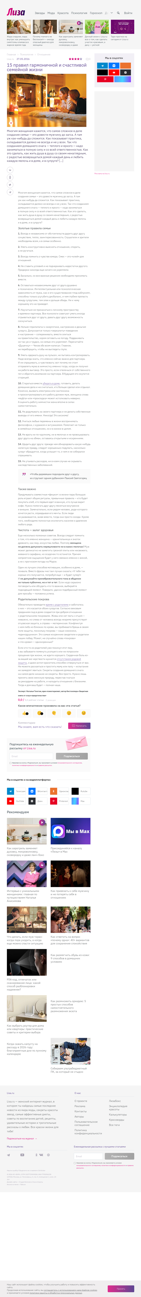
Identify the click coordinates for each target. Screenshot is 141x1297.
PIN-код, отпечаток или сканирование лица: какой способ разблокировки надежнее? (23, 984)
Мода (51, 13)
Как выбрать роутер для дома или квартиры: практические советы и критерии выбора (25, 1029)
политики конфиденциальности (24, 765)
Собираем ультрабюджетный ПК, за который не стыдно (69, 1070)
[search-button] (118, 13)
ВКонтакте (37, 791)
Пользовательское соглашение (86, 1123)
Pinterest (59, 801)
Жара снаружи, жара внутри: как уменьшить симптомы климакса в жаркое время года (18, 40)
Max (77, 801)
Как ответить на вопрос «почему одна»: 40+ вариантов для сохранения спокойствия (70, 940)
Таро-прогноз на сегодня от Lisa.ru (119, 38)
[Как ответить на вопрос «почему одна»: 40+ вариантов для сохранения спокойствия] (70, 920)
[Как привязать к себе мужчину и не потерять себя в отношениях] (70, 874)
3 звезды (75, 59)
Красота (63, 13)
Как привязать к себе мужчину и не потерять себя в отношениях (70, 894)
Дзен (35, 801)
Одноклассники (59, 791)
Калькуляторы (118, 1114)
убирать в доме (51, 383)
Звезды (40, 13)
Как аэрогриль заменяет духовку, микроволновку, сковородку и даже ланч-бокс (71, 40)
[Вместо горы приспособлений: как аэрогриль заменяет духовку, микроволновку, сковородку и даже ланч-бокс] (27, 831)
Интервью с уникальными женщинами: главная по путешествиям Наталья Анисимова (23, 896)
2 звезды (72, 59)
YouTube (15, 801)
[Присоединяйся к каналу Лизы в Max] (70, 831)
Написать (81, 725)
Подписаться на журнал (20, 1138)
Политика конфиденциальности (88, 1131)
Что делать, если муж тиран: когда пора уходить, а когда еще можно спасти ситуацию (25, 940)
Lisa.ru (10, 59)
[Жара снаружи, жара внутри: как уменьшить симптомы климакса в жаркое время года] (19, 27)
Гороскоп (96, 13)
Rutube (79, 791)
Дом (108, 13)
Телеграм (16, 791)
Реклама (80, 1106)
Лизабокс (115, 1101)
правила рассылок (45, 765)
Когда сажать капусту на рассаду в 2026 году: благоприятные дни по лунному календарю (26, 1049)
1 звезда (70, 59)
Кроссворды (116, 1119)
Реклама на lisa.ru (102, 174)
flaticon (23, 1184)
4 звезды (78, 59)
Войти (128, 13)
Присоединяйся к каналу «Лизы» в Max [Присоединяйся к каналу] (66, 849)
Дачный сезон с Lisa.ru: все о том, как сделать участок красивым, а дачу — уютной (96, 40)
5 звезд (81, 59)
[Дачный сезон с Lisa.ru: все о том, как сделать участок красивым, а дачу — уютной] (97, 27)
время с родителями (57, 604)
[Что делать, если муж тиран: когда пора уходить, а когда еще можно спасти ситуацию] (27, 920)
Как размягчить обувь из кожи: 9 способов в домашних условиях (70, 958)
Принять (121, 1288)
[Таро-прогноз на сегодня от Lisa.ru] (123, 27)
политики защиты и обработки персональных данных (56, 1293)
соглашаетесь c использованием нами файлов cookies (70, 1290)
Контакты (81, 1111)
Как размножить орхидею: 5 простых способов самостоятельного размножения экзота (68, 1006)
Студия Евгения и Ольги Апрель (31, 1182)
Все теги (114, 1125)
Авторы (79, 1116)
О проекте (81, 1101)
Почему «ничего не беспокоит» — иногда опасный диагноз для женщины (43, 40)
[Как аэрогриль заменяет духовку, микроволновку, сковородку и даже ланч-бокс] (71, 27)
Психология (79, 13)
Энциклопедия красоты (118, 1107)
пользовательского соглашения (70, 763)
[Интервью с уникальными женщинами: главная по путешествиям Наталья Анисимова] (27, 874)
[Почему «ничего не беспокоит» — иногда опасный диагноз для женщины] (45, 27)
